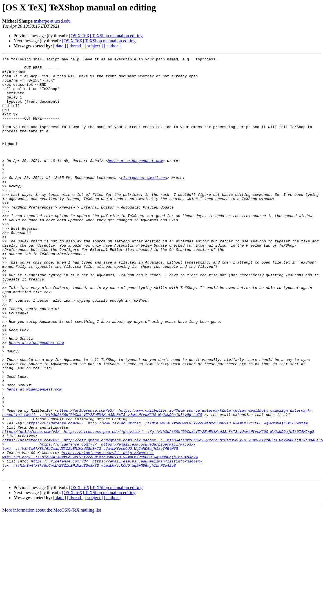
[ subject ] (94, 45)
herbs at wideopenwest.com (135, 181)
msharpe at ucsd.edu (52, 21)
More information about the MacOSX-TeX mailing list (51, 593)
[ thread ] (75, 45)
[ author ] (112, 45)
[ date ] (59, 45)
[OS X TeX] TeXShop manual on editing (105, 35)
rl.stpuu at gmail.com (144, 202)
